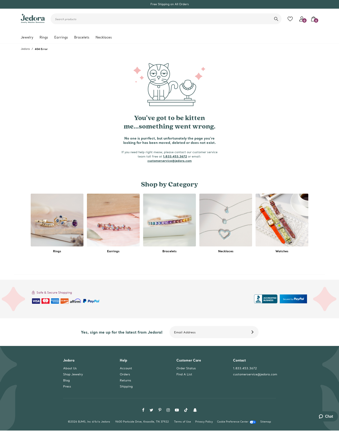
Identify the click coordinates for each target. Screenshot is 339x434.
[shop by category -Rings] (57, 223)
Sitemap (265, 421)
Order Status (186, 368)
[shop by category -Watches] (282, 223)
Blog (66, 380)
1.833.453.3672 (175, 156)
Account (126, 368)
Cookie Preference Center (232, 421)
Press (67, 386)
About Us (70, 368)
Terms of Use (182, 421)
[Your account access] (301, 19)
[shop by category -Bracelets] (169, 223)
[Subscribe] (253, 332)
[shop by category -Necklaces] (225, 223)
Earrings (61, 37)
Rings (44, 37)
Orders (125, 374)
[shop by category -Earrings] (113, 223)
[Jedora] (33, 20)
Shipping (126, 386)
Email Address (185, 332)
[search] (276, 18)
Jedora (25, 48)
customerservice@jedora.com (169, 161)
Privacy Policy (204, 421)
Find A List (184, 374)
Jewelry (27, 37)
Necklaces (104, 37)
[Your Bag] (312, 19)
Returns (125, 380)
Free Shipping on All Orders (169, 4)
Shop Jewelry (73, 374)
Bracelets (81, 37)
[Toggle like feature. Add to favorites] (291, 19)
